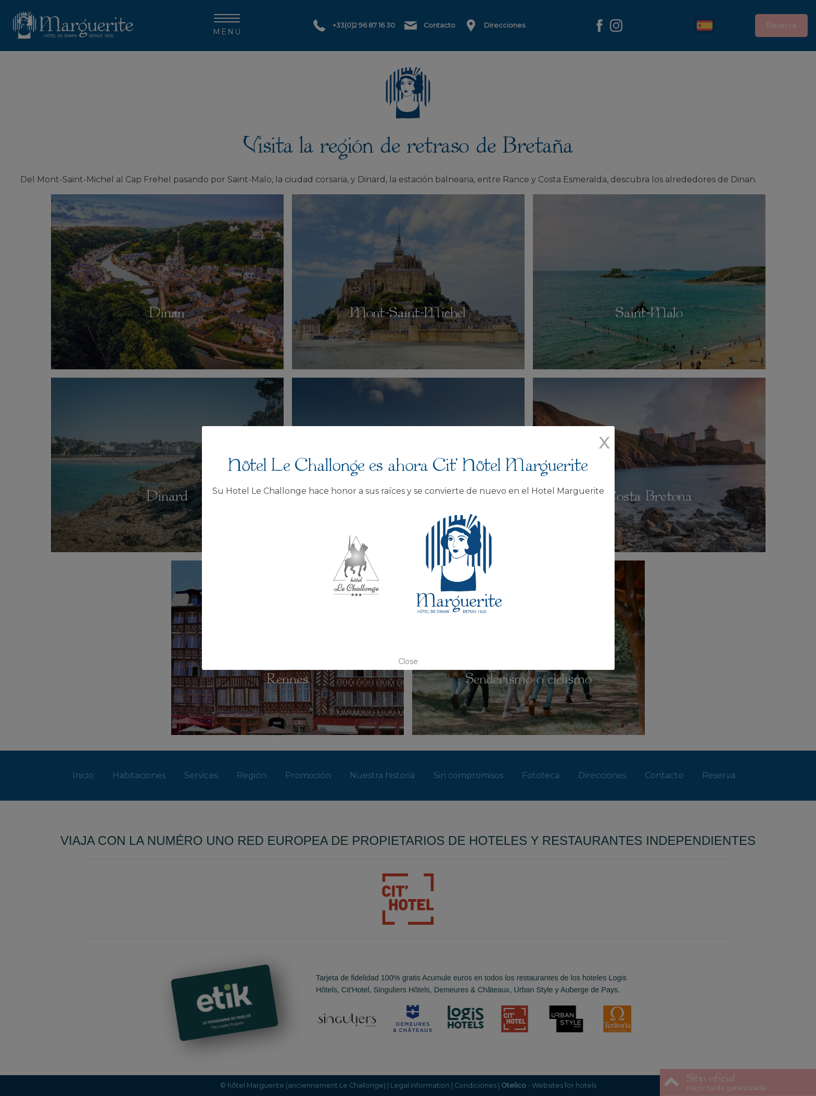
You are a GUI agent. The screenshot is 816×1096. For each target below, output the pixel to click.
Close (408, 641)
